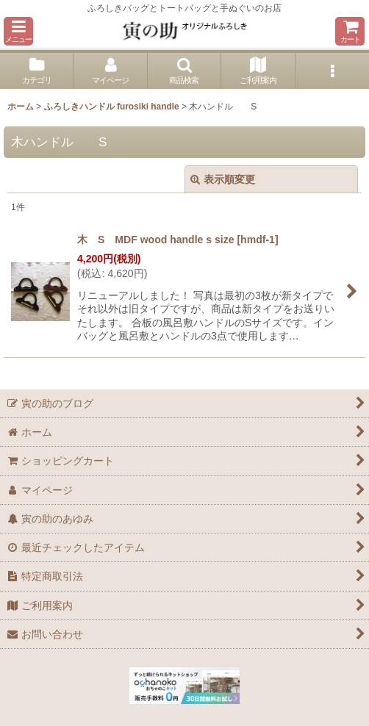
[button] (18, 31)
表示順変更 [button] (222, 179)
